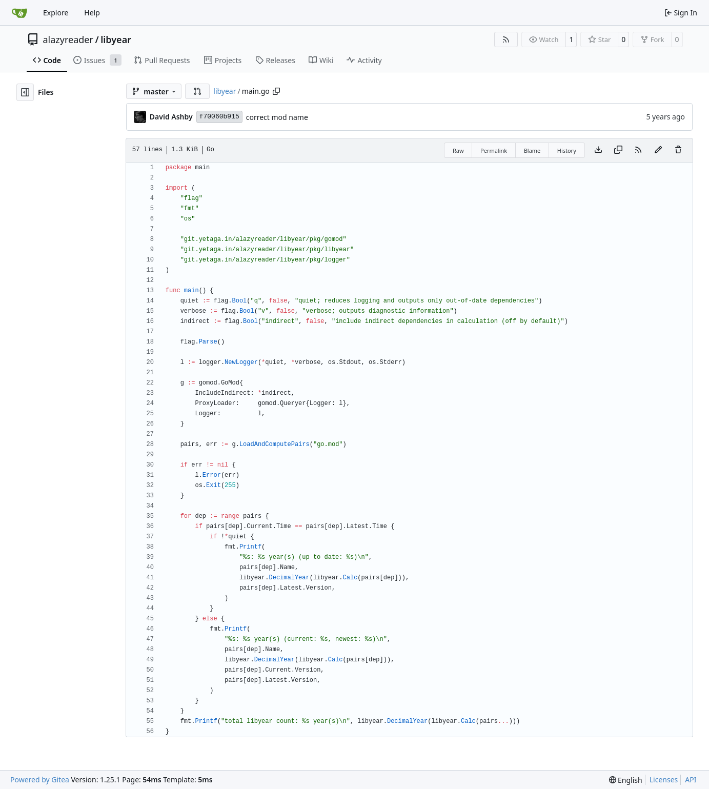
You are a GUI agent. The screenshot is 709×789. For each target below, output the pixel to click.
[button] (197, 91)
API (690, 779)
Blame (532, 150)
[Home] (19, 13)
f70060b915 (219, 116)
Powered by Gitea (39, 779)
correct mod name (277, 117)
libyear (115, 39)
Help (92, 12)
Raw (458, 150)
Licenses (664, 779)
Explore (55, 12)
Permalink (493, 150)
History (566, 150)
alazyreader (68, 39)
